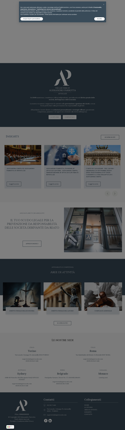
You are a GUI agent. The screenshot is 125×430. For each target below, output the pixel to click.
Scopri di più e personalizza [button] (31, 19)
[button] (103, 4)
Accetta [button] (99, 19)
